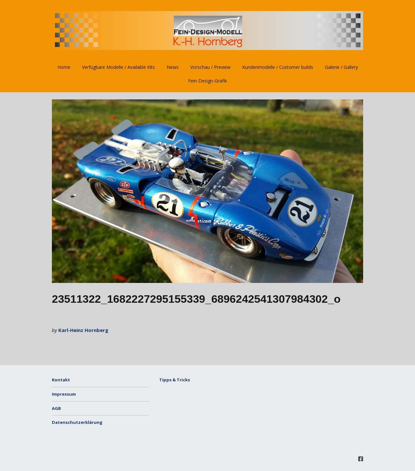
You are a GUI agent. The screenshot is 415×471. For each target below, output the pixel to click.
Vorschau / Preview (210, 67)
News (173, 67)
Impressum (64, 394)
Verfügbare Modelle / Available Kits (118, 67)
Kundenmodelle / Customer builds (277, 67)
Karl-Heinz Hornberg (83, 330)
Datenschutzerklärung (77, 422)
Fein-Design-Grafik (207, 81)
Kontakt (61, 380)
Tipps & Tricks (174, 380)
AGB (56, 408)
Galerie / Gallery (341, 67)
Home (63, 67)
